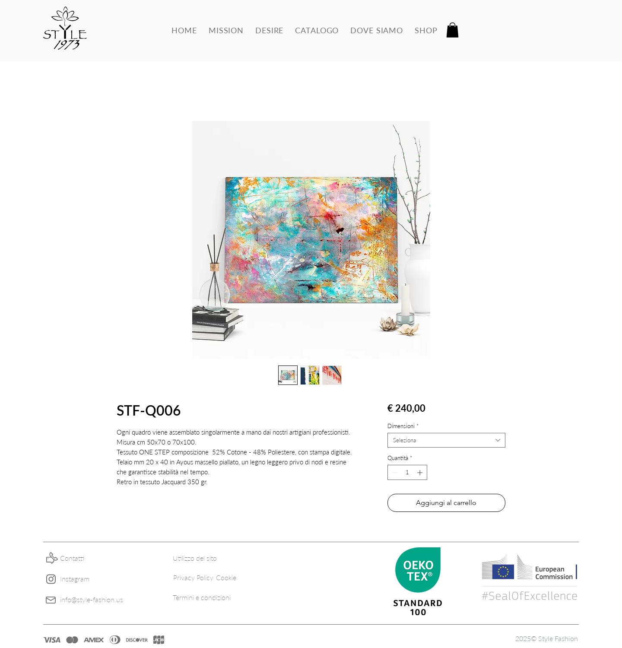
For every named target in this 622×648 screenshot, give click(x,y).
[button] (452, 30)
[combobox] (446, 440)
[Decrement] (394, 472)
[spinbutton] (407, 472)
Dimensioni (403, 425)
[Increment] (421, 472)
